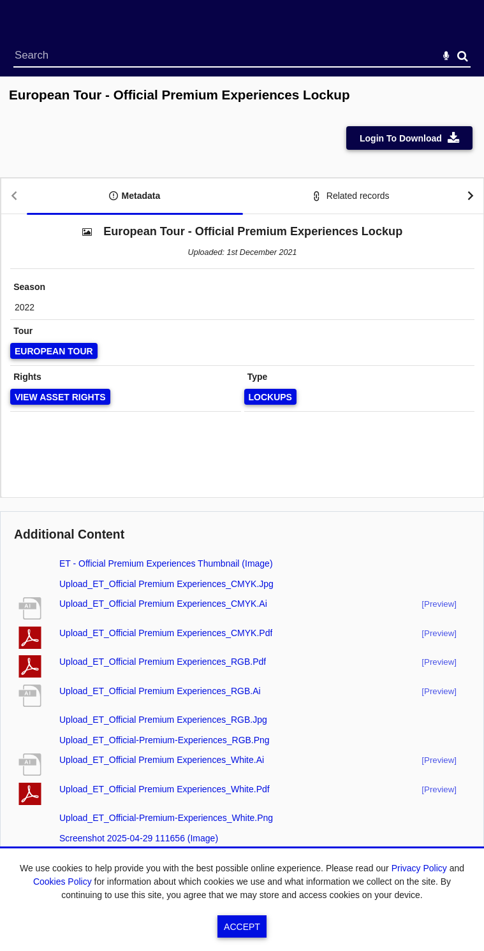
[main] (242, 488)
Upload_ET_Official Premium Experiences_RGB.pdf (162, 662)
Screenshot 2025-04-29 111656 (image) (138, 838)
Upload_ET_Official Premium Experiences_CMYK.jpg (166, 584)
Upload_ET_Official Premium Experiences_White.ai (161, 760)
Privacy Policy (419, 868)
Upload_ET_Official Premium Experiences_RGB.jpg (163, 720)
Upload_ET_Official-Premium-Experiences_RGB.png (164, 740)
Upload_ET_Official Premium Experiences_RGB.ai (160, 691)
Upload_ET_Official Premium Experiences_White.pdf (164, 789)
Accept (242, 927)
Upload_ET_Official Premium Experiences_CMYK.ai (163, 604)
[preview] (439, 604)
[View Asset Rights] (60, 397)
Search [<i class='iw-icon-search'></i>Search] (462, 56)
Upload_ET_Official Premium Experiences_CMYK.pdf (165, 633)
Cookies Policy (62, 881)
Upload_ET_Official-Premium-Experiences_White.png (166, 818)
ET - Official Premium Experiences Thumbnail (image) (166, 563)
